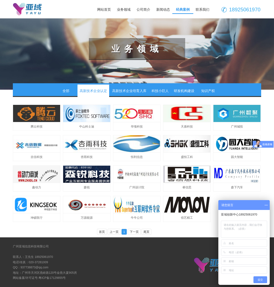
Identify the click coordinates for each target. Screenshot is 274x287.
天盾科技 (187, 126)
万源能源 (87, 217)
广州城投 (237, 126)
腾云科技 (37, 126)
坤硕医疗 (37, 217)
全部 (66, 91)
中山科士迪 (86, 126)
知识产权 (208, 91)
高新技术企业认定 (93, 91)
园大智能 (237, 157)
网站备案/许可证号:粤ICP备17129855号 (39, 278)
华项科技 (137, 126)
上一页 (114, 231)
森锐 (87, 187)
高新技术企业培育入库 (129, 91)
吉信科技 (37, 157)
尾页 (146, 231)
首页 (102, 231)
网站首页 (104, 9)
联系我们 (202, 9)
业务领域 (124, 9)
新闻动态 (163, 9)
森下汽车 (237, 187)
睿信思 (186, 187)
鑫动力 (36, 187)
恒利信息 (137, 157)
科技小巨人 (160, 91)
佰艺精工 (187, 217)
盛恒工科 (187, 157)
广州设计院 (136, 187)
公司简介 (143, 9)
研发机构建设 (184, 91)
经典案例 (183, 9)
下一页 (134, 231)
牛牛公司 (137, 217)
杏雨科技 (87, 157)
